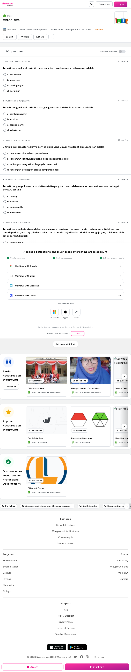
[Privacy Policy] (65, 621)
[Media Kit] (123, 572)
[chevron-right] (124, 376)
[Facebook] (81, 657)
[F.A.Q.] (65, 609)
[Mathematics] (10, 560)
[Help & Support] (65, 615)
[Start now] (97, 666)
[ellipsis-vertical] (51, 36)
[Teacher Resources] (65, 634)
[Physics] (7, 578)
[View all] (11, 387)
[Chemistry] (8, 585)
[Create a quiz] (65, 537)
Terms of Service (72, 327)
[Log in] (121, 4)
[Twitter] (75, 657)
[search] (91, 4)
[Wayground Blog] (119, 566)
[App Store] (56, 647)
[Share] (25, 37)
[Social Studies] (10, 566)
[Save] (40, 37)
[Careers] (124, 578)
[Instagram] (87, 657)
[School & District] (65, 525)
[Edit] (10, 37)
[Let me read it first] (65, 344)
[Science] (7, 572)
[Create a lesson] (65, 543)
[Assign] (32, 666)
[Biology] (7, 591)
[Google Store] (77, 647)
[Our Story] (122, 560)
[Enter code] (104, 4)
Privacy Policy (87, 327)
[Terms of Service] (65, 628)
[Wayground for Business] (65, 531)
